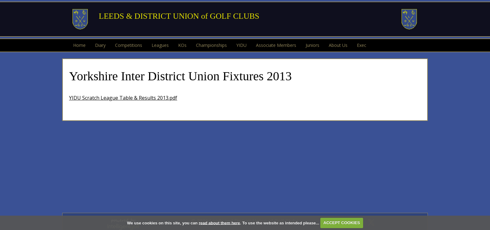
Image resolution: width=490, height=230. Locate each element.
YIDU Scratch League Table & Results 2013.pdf (123, 97)
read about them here (219, 222)
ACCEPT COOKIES (341, 222)
